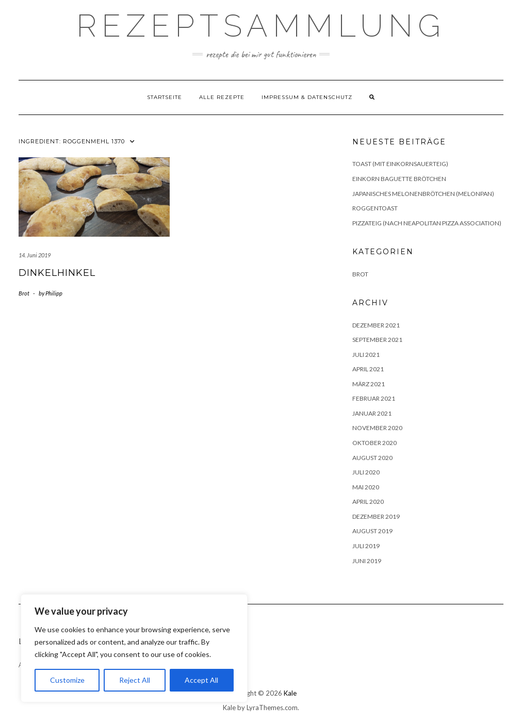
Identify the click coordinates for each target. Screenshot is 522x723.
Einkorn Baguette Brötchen (399, 179)
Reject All (134, 680)
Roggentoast (375, 208)
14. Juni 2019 (35, 255)
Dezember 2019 (376, 516)
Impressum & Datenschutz (307, 97)
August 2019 (372, 531)
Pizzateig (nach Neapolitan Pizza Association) (426, 223)
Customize (67, 680)
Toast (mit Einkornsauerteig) (400, 164)
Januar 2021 (372, 413)
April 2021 (368, 369)
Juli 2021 (366, 354)
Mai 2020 (365, 487)
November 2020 (377, 428)
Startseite (164, 97)
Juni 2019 (366, 561)
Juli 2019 (366, 546)
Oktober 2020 (374, 443)
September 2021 (377, 339)
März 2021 (368, 384)
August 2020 (372, 458)
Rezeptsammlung (261, 26)
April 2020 (368, 501)
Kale (290, 693)
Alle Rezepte (221, 97)
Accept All (201, 680)
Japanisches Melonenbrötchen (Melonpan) (423, 194)
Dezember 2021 (376, 325)
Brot (24, 293)
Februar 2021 (373, 398)
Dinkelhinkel (57, 272)
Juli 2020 (366, 472)
